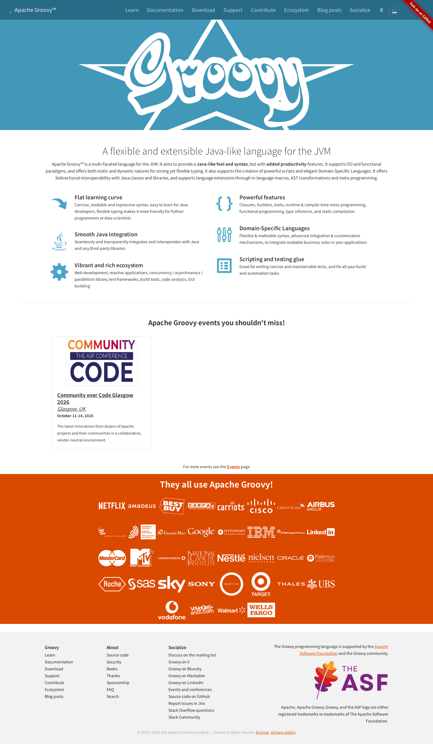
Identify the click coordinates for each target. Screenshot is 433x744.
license (262, 732)
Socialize (360, 9)
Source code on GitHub (189, 696)
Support (232, 9)
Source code (118, 655)
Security (114, 661)
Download (203, 9)
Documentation (165, 9)
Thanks (113, 675)
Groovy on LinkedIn (186, 682)
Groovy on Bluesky (185, 668)
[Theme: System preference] (394, 10)
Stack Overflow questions (191, 710)
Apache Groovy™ (31, 9)
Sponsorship (118, 682)
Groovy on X (178, 661)
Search (113, 696)
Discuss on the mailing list (192, 655)
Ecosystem (296, 9)
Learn (132, 9)
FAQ (110, 689)
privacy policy (283, 732)
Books (112, 668)
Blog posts (329, 9)
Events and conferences (190, 689)
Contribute (263, 9)
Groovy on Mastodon (186, 675)
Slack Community (184, 717)
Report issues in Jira (186, 703)
